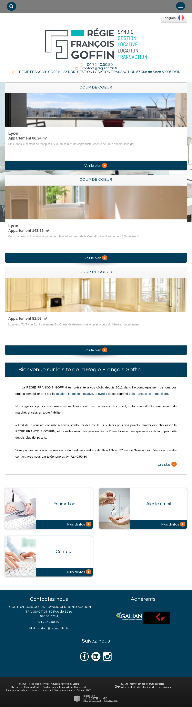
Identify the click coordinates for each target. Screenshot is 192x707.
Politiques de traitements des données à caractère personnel (46, 689)
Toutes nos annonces (64, 690)
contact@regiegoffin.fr (99, 68)
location (60, 393)
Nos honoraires (50, 687)
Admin (69, 687)
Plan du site (17, 687)
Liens (62, 687)
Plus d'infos (79, 524)
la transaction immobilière (149, 393)
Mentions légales (32, 687)
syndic (102, 393)
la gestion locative (80, 393)
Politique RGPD (84, 690)
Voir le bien (95, 166)
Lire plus (167, 464)
